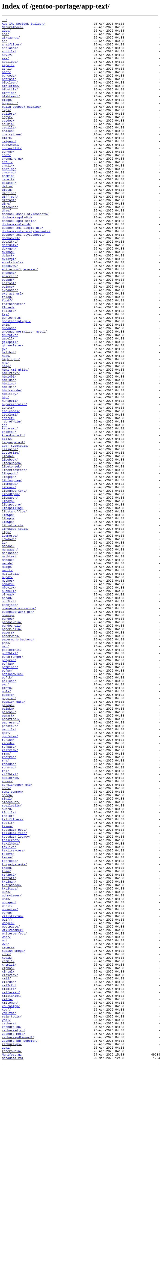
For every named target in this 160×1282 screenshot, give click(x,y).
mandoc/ (8, 652)
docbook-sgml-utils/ (19, 261)
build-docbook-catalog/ (21, 124)
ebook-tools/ (13, 311)
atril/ (7, 79)
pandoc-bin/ (12, 743)
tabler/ (8, 975)
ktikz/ (7, 523)
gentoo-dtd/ (12, 378)
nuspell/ (9, 706)
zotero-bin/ (12, 1258)
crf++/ (7, 191)
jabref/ (8, 498)
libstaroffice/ (14, 610)
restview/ (10, 897)
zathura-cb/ (12, 1229)
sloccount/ (11, 959)
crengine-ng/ (13, 187)
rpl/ (5, 921)
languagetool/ (13, 527)
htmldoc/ (9, 452)
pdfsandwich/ (13, 805)
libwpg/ (8, 618)
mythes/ (8, 693)
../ (4, 21)
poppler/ (9, 834)
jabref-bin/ (12, 502)
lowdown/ (9, 643)
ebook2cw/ (10, 315)
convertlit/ (12, 174)
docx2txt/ (10, 286)
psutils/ (9, 872)
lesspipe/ (10, 535)
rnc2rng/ (9, 905)
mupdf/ (7, 689)
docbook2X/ (11, 282)
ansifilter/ (12, 50)
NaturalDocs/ (13, 29)
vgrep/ (7, 1092)
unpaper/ (9, 1079)
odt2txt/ (9, 718)
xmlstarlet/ (12, 1191)
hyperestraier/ (14, 481)
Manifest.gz (12, 1262)
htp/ (5, 473)
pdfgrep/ (9, 789)
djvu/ (6, 249)
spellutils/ (12, 963)
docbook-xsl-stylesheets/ (23, 278)
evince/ (8, 340)
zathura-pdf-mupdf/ (18, 1241)
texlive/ (9, 1013)
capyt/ (7, 137)
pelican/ (9, 814)
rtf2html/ (10, 926)
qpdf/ (6, 876)
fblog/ (7, 353)
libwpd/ (8, 614)
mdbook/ (8, 668)
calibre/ (9, 133)
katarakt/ (10, 511)
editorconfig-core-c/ (20, 320)
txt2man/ (9, 1054)
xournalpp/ (11, 1204)
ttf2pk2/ (9, 1046)
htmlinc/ (9, 457)
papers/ (8, 755)
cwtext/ (8, 212)
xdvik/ (7, 1146)
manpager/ (10, 656)
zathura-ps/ (12, 1249)
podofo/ (8, 830)
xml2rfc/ (9, 1179)
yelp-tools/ (12, 1216)
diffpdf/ (9, 237)
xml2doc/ (9, 1175)
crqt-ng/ (9, 199)
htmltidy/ (10, 469)
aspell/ (8, 75)
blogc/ (7, 116)
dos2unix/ (10, 291)
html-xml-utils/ (15, 440)
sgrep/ (7, 951)
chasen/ (8, 154)
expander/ (10, 344)
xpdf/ (6, 1208)
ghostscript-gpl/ (16, 382)
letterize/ (11, 540)
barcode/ (9, 87)
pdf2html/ (10, 780)
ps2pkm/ (8, 847)
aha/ (5, 37)
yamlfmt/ (9, 1212)
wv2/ (5, 1129)
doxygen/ (9, 295)
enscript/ (10, 328)
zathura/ (9, 1225)
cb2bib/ (8, 145)
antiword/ (10, 54)
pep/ (5, 818)
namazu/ (8, 697)
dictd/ (7, 224)
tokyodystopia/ (14, 1034)
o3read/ (8, 710)
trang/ (7, 1038)
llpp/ (6, 635)
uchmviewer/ (12, 1071)
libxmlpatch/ (13, 627)
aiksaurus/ (11, 41)
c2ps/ (6, 129)
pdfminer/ (10, 797)
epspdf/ (8, 332)
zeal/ (6, 1254)
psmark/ (8, 855)
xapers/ (8, 1133)
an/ (4, 46)
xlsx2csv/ (10, 1166)
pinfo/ (7, 822)
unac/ (6, 1075)
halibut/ (9, 419)
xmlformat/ (11, 1187)
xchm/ (6, 1141)
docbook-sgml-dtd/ (17, 257)
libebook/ (10, 548)
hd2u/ (6, 423)
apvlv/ (7, 62)
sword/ (7, 967)
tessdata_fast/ (14, 996)
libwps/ (8, 623)
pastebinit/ (12, 776)
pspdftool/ (11, 859)
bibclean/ (10, 95)
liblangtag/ (12, 573)
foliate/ (9, 369)
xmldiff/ (9, 1183)
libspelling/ (13, 606)
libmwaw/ (9, 581)
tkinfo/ (8, 1021)
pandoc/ (8, 739)
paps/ (6, 768)
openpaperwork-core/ (19, 726)
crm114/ (8, 195)
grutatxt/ (10, 398)
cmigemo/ (9, 166)
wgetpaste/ (11, 1108)
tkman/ (7, 1025)
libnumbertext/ (14, 585)
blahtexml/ (11, 112)
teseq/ (7, 988)
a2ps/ (6, 33)
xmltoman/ (10, 1200)
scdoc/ (7, 934)
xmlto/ (7, 1195)
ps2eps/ (8, 843)
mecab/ (7, 672)
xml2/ (6, 1171)
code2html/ (11, 170)
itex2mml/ (10, 494)
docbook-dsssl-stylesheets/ (25, 253)
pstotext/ (10, 868)
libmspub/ (10, 577)
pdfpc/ (7, 801)
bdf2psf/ (9, 91)
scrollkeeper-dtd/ (17, 938)
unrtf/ (7, 1083)
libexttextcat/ (14, 560)
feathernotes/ (13, 361)
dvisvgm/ (9, 307)
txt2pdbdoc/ (12, 1058)
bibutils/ (10, 104)
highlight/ (11, 427)
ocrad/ (7, 714)
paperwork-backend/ (18, 764)
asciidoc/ (10, 70)
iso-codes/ (11, 490)
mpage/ (7, 677)
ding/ (6, 241)
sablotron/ (11, 930)
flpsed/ (8, 365)
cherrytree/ (12, 158)
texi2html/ (11, 1009)
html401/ (9, 448)
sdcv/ (6, 942)
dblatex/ (9, 216)
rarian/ (8, 884)
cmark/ (7, 162)
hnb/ (5, 432)
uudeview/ (10, 1088)
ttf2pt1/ (9, 1050)
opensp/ (8, 735)
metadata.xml (13, 1266)
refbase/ (9, 892)
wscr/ (6, 1121)
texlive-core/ (13, 1017)
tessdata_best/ (14, 992)
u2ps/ (6, 1067)
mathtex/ (9, 664)
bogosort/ (10, 120)
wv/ (4, 1125)
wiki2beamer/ (13, 1112)
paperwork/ (11, 760)
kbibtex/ (9, 515)
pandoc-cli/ (12, 747)
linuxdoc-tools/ (15, 631)
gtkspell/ (10, 407)
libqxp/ (8, 598)
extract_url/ (13, 349)
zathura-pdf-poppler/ (20, 1245)
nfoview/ (9, 701)
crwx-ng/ (9, 203)
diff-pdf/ (10, 232)
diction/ (9, 228)
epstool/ (9, 336)
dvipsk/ (8, 303)
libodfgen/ (11, 589)
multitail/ (11, 685)
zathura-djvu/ (13, 1233)
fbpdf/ (7, 357)
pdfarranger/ (13, 784)
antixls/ (9, 58)
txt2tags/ (10, 1063)
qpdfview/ (10, 880)
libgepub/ (10, 564)
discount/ (10, 245)
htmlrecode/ (12, 465)
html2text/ (11, 444)
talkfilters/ (13, 980)
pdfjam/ (8, 793)
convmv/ (8, 178)
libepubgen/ (12, 552)
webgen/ (8, 1104)
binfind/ (9, 108)
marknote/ (10, 660)
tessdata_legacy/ (16, 1000)
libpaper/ (10, 594)
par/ (5, 772)
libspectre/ (12, 602)
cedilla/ (9, 149)
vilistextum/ (13, 1096)
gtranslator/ (13, 411)
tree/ (6, 1042)
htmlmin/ (9, 461)
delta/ (7, 220)
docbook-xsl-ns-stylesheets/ (26, 274)
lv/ (4, 647)
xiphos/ (8, 1158)
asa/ (5, 66)
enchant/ (9, 324)
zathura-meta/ (13, 1237)
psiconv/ (9, 851)
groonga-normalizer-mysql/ (24, 394)
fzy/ (5, 374)
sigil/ (7, 955)
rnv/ (5, 909)
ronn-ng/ (9, 917)
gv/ (4, 415)
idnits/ (8, 486)
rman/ (6, 901)
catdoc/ (8, 141)
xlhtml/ (8, 1162)
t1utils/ (9, 971)
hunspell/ (10, 477)
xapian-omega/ (13, 1137)
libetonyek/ (12, 556)
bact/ (6, 83)
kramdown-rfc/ (13, 519)
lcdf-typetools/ (15, 531)
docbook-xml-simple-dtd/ (22, 270)
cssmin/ (8, 207)
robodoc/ (9, 913)
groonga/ (9, 390)
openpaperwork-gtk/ (18, 731)
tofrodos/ (10, 1029)
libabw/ (8, 544)
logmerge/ (10, 639)
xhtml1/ (8, 1150)
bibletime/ (11, 100)
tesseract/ (11, 1004)
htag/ (6, 436)
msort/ (7, 681)
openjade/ (10, 722)
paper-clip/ (12, 751)
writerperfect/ (14, 1117)
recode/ (8, 888)
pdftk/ (7, 809)
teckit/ (8, 984)
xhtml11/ (9, 1154)
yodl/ (6, 1220)
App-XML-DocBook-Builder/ (23, 25)
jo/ (4, 506)
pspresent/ (11, 863)
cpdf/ (6, 183)
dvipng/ (8, 299)
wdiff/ (7, 1100)
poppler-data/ (13, 838)
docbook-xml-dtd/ (16, 266)
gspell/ (8, 403)
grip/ (6, 386)
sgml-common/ (13, 946)
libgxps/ (9, 569)
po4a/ (6, 826)
